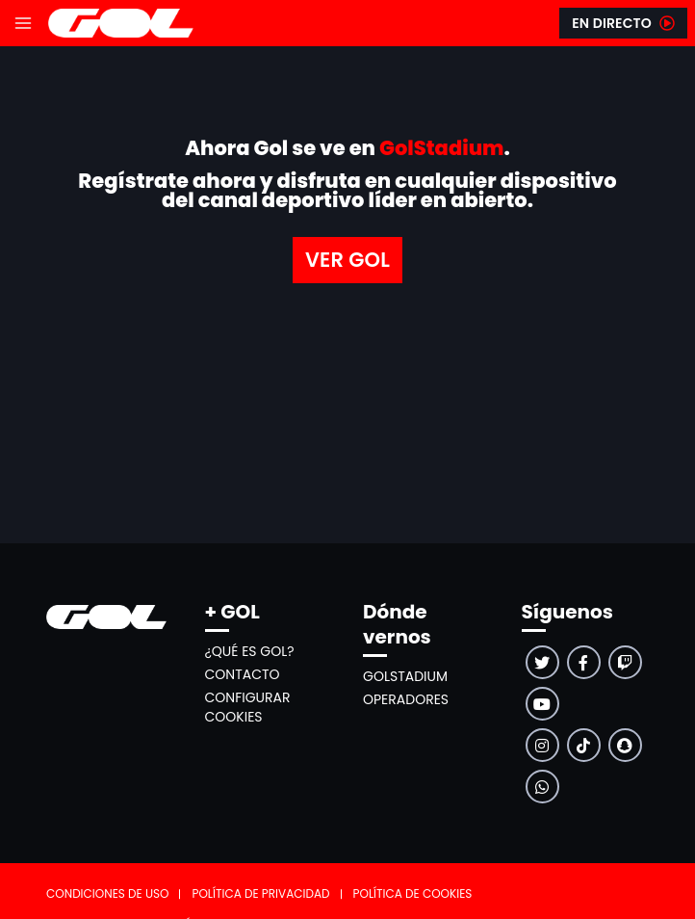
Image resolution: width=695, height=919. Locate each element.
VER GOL (347, 260)
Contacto (242, 674)
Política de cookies (413, 893)
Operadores (406, 699)
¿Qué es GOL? (250, 651)
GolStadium (405, 676)
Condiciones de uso (107, 893)
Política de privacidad (260, 893)
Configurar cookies (248, 707)
